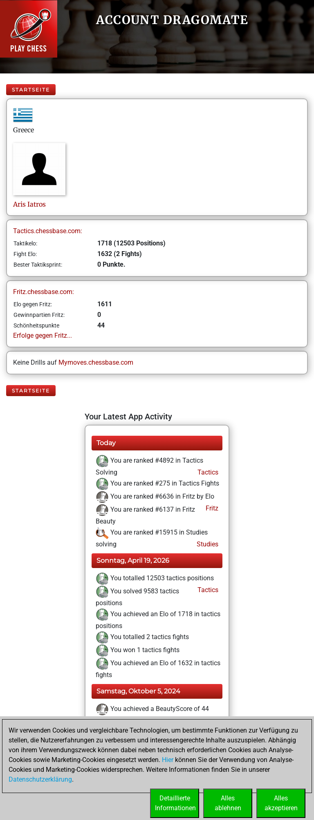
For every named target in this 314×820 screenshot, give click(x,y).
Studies (206, 544)
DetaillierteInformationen (175, 803)
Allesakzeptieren (281, 803)
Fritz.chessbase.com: (43, 292)
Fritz (211, 508)
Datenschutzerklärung (40, 779)
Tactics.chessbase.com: (47, 231)
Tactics (207, 472)
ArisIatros (29, 204)
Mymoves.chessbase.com (95, 362)
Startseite (31, 90)
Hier (167, 760)
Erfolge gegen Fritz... (42, 335)
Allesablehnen (228, 803)
